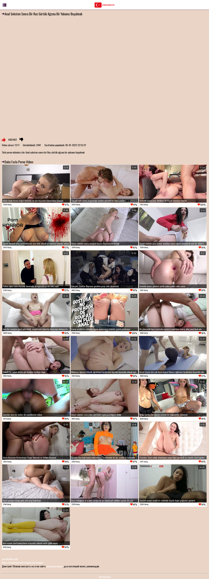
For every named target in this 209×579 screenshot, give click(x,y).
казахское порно (54, 566)
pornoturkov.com (10, 559)
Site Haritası (105, 577)
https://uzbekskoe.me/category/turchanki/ (22, 562)
